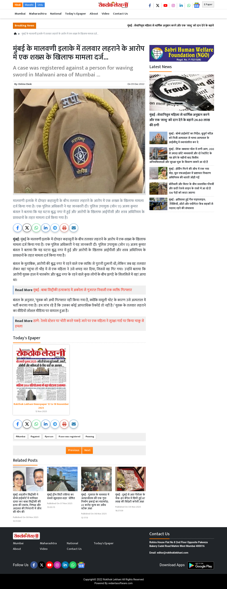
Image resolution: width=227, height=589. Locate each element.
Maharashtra (38, 13)
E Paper (208, 4)
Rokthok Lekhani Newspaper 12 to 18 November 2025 (41, 406)
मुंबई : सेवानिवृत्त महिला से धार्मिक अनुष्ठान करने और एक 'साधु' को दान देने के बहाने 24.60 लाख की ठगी (179, 120)
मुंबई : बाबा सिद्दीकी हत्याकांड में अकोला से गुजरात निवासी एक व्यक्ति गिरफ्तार (82, 290)
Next (87, 450)
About (94, 13)
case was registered (70, 437)
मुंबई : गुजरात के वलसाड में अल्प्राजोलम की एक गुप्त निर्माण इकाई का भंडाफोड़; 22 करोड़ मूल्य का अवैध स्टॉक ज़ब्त (95, 501)
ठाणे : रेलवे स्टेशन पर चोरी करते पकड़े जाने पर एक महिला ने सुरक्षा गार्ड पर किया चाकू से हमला (79, 323)
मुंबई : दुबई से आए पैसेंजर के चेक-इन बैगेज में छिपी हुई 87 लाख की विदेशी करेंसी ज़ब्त (130, 498)
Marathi (29, 4)
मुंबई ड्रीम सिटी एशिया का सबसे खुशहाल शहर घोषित (61, 496)
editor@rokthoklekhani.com (172, 552)
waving (90, 437)
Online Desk (25, 84)
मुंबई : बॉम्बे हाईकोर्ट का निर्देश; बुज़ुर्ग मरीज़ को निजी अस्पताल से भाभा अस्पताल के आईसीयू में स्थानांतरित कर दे (191, 138)
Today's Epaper (75, 13)
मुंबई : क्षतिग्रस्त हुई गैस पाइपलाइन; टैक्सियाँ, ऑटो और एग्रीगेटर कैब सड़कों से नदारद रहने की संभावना (191, 204)
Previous (73, 450)
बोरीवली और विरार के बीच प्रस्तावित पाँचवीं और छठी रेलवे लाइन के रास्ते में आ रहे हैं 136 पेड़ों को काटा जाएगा (191, 188)
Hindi (18, 4)
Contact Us (120, 13)
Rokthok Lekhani (112, 579)
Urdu (40, 4)
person (49, 437)
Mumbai (20, 13)
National (55, 13)
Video (105, 13)
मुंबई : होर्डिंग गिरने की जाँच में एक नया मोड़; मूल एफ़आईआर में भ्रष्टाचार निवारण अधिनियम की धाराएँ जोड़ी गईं (190, 173)
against (36, 437)
